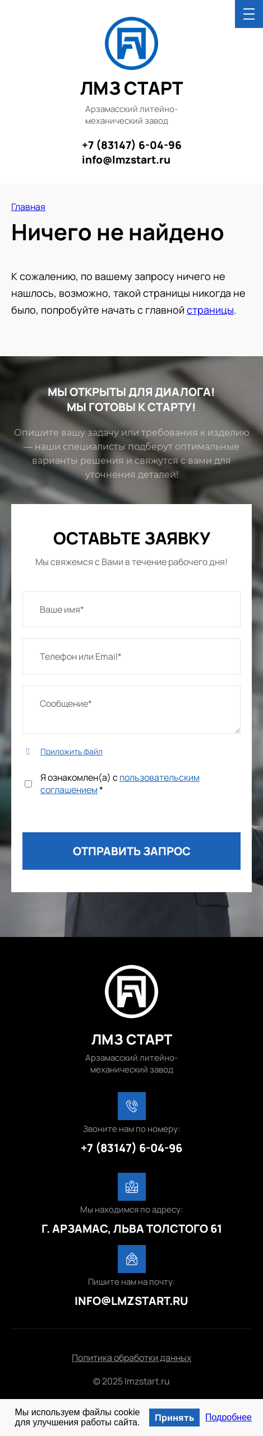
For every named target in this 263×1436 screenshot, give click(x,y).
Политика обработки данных (131, 1357)
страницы (210, 309)
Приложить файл (71, 751)
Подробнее (228, 1417)
